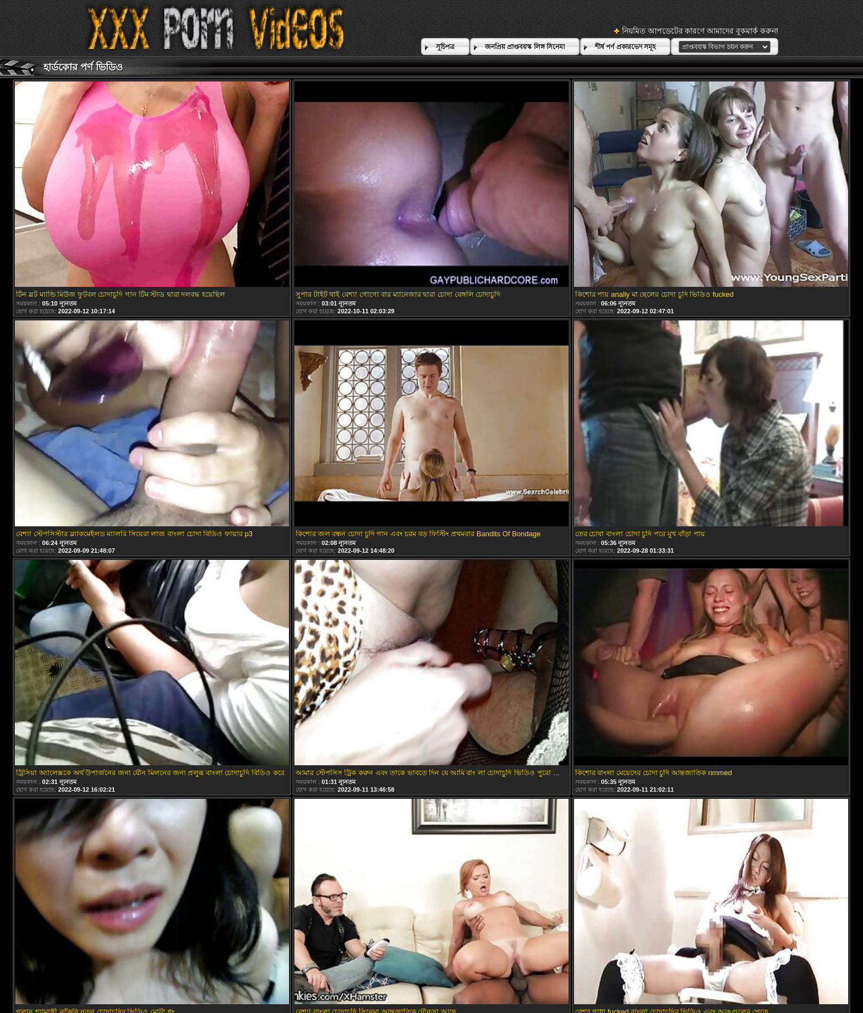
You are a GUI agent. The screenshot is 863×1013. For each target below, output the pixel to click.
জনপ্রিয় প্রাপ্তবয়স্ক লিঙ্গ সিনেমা (525, 47)
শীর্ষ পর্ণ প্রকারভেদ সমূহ (625, 47)
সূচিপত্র (445, 47)
